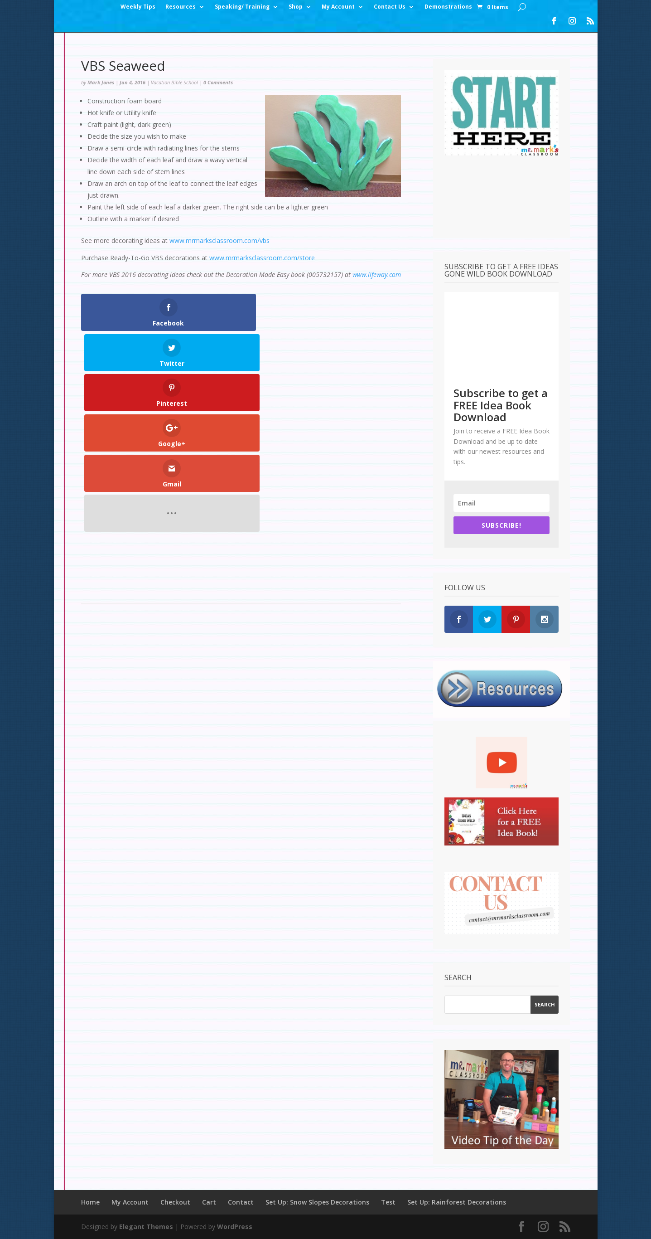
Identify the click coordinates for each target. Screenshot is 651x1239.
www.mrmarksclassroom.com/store (262, 257)
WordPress (234, 1226)
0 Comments (218, 82)
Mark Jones (100, 82)
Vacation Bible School (174, 82)
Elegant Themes (146, 1226)
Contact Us (389, 7)
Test (388, 1202)
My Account (338, 7)
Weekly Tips (138, 7)
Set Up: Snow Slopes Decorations (317, 1202)
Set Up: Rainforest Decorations (456, 1202)
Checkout (175, 1202)
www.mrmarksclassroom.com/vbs (219, 240)
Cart (209, 1202)
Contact (241, 1202)
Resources (180, 7)
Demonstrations (448, 7)
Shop (296, 7)
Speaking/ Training (242, 7)
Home (90, 1202)
